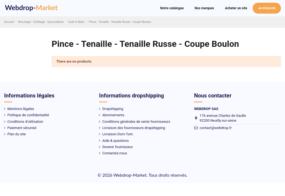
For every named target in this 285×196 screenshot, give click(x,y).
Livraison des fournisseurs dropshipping (133, 128)
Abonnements (113, 115)
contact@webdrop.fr (216, 128)
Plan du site (16, 134)
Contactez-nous (114, 153)
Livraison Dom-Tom (117, 134)
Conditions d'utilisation (25, 122)
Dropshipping (112, 109)
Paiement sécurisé (21, 128)
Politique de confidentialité (28, 115)
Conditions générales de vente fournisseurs (136, 122)
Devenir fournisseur (117, 147)
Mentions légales (20, 109)
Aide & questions (115, 141)
